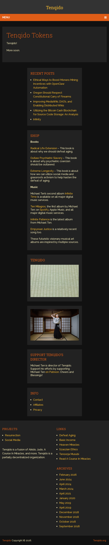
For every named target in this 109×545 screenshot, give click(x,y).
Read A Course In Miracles (75, 458)
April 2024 (65, 484)
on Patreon (52, 372)
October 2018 (67, 521)
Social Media (12, 440)
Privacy (37, 409)
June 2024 (65, 479)
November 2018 (69, 516)
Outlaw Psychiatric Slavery (46, 158)
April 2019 (65, 507)
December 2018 (69, 512)
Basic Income (67, 440)
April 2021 (65, 493)
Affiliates (38, 404)
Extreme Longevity (42, 170)
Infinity (37, 119)
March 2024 (66, 488)
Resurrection (12, 435)
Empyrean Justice (41, 229)
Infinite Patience (40, 219)
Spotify (44, 209)
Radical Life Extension (43, 148)
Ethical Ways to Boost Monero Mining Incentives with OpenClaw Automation (55, 83)
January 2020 (67, 498)
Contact (38, 399)
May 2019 (65, 502)
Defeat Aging (67, 435)
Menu (6, 17)
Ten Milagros (38, 206)
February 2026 (68, 474)
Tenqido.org (99, 540)
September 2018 (69, 526)
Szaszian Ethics (68, 449)
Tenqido (54, 8)
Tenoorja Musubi (69, 454)
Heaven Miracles (69, 444)
